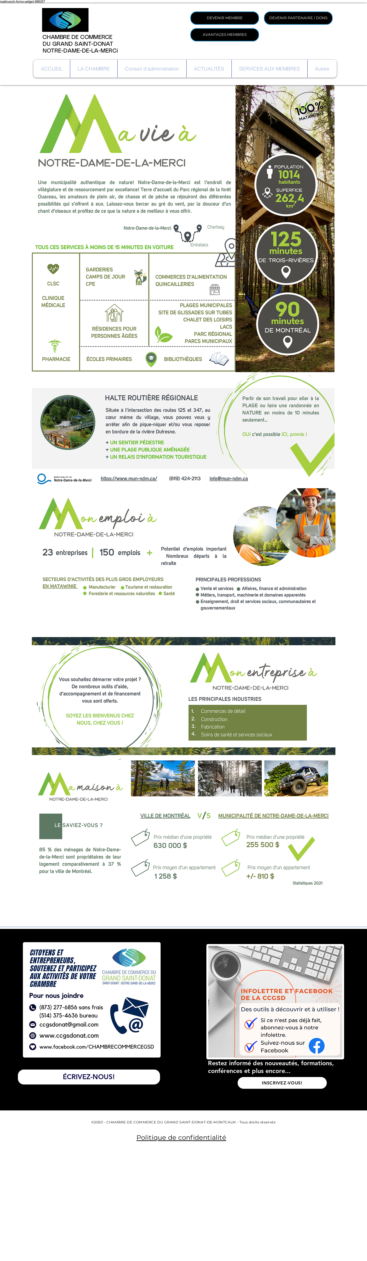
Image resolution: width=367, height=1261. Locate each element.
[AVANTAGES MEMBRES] (224, 34)
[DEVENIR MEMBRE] (224, 18)
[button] (93, 69)
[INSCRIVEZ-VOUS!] (282, 1083)
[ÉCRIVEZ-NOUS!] (89, 1077)
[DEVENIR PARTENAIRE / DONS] (298, 18)
